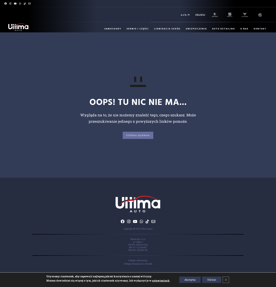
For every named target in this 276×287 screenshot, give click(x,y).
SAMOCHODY (111, 29)
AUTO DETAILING (221, 29)
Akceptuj (189, 279)
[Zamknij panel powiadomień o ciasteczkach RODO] (226, 280)
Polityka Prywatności (134, 264)
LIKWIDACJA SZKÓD (165, 29)
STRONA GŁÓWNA (138, 135)
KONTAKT (258, 29)
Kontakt (148, 264)
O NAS (243, 29)
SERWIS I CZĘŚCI (136, 29)
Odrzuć (211, 279)
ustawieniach (161, 280)
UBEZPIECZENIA (194, 29)
